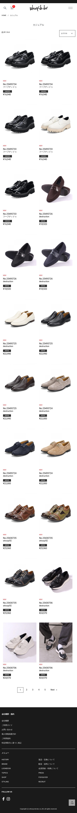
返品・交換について (46, 760)
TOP (72, 803)
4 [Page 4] (38, 690)
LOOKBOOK (6, 768)
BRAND (4, 764)
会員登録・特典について (48, 768)
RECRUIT (42, 782)
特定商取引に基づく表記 (11, 743)
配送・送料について (46, 764)
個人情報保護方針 (9, 734)
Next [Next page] (55, 689)
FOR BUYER (43, 777)
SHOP (4, 777)
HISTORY (5, 760)
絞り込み (6, 32)
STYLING (5, 782)
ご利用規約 (6, 738)
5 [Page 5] (45, 690)
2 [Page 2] (26, 690)
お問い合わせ (7, 730)
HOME (4, 15)
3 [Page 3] (32, 690)
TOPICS (5, 773)
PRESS (41, 773)
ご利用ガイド (7, 725)
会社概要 (5, 721)
